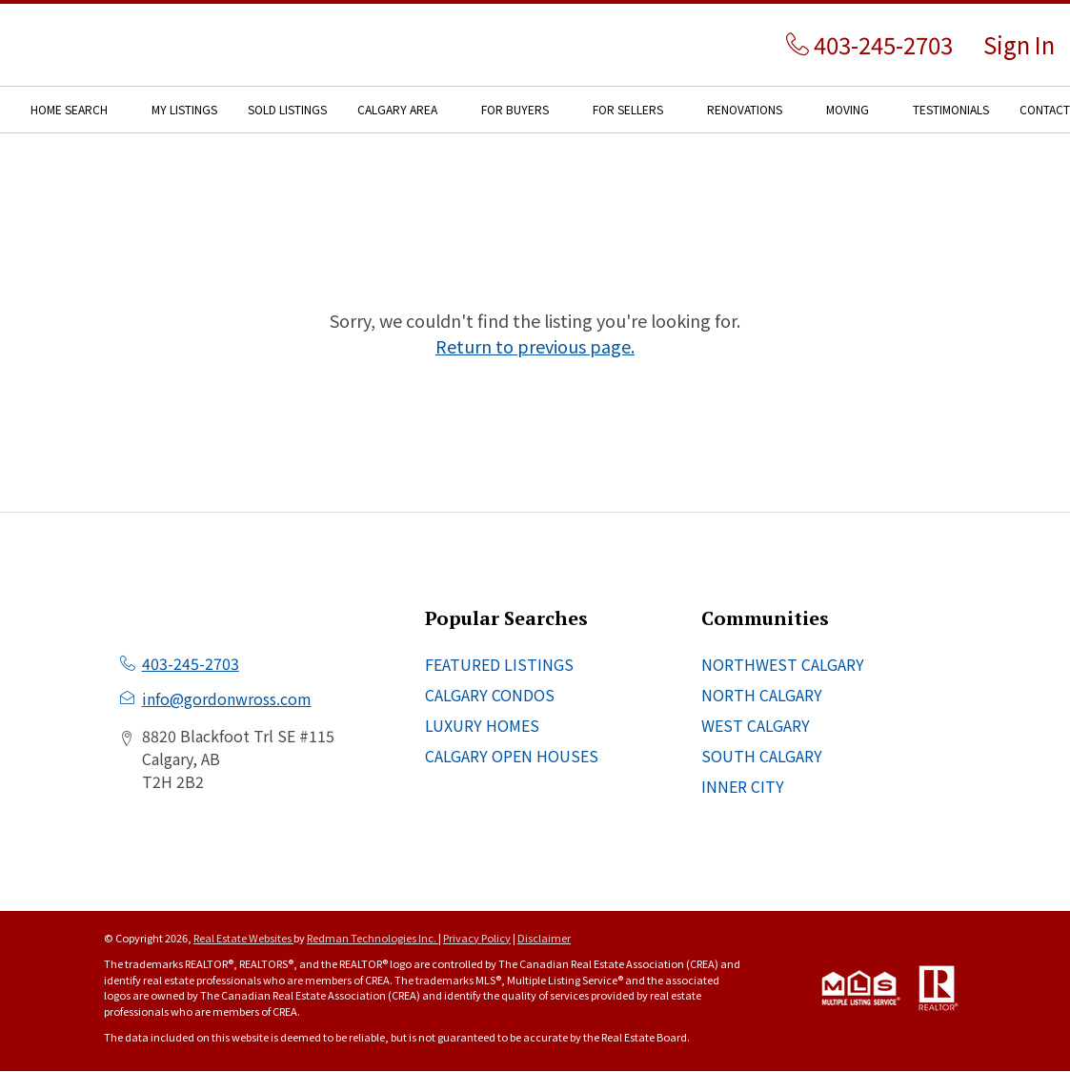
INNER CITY (742, 786)
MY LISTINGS (184, 109)
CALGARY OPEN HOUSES (511, 755)
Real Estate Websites (243, 937)
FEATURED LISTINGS (499, 664)
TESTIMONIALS (951, 109)
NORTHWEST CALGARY (782, 664)
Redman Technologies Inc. (372, 937)
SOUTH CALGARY (761, 755)
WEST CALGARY (755, 725)
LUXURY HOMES (482, 725)
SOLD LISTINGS (287, 109)
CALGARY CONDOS (490, 694)
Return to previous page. (535, 346)
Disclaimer (544, 937)
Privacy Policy (477, 937)
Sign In (1019, 44)
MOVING (847, 109)
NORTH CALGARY (761, 694)
